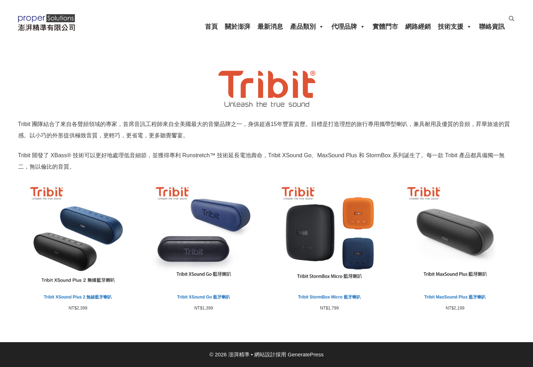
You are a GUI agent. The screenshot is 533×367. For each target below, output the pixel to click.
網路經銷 (418, 26)
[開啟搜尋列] (511, 18)
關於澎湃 (237, 26)
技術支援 (455, 26)
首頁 (211, 26)
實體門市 (385, 26)
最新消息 (270, 26)
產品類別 (307, 26)
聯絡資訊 (492, 26)
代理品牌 (348, 26)
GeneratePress (305, 354)
